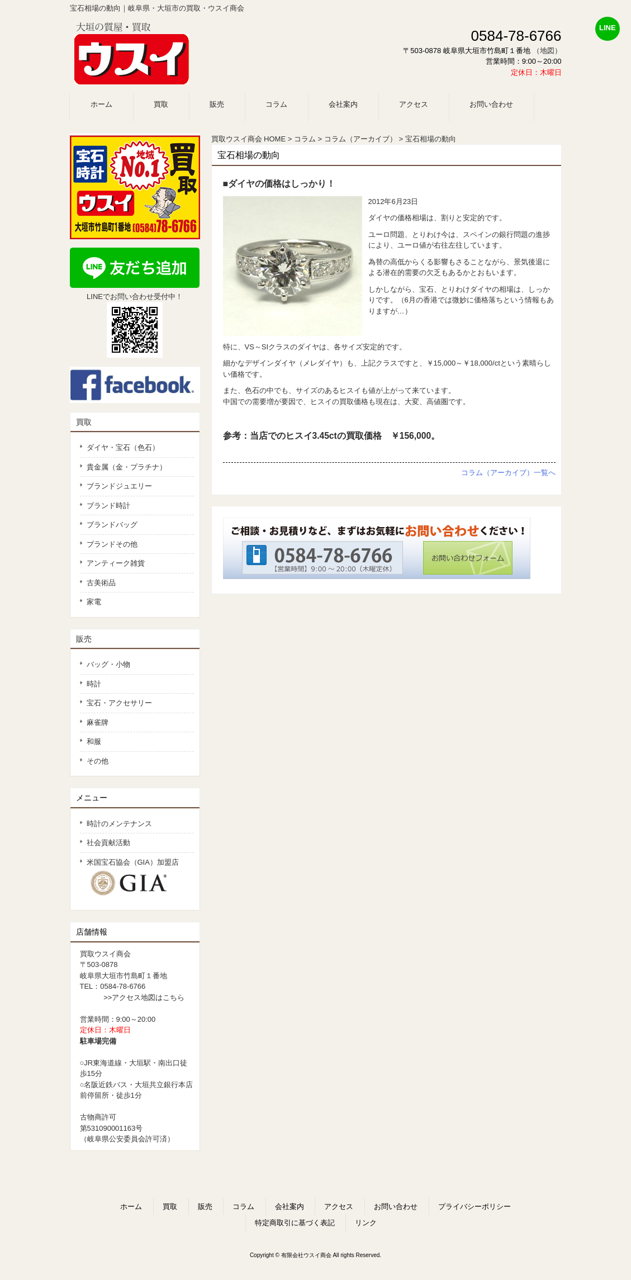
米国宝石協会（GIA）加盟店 (137, 878)
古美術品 (101, 583)
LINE (607, 27)
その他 (97, 761)
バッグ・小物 (108, 664)
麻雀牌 (97, 722)
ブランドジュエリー (119, 486)
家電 (94, 602)
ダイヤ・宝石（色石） (123, 447)
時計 (94, 684)
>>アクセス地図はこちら (143, 997)
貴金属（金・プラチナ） (127, 467)
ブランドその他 (112, 544)
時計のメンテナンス (119, 823)
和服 (94, 741)
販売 (84, 638)
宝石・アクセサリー (119, 703)
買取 (84, 422)
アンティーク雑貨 (116, 563)
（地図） (547, 50)
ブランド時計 (108, 505)
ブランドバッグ (112, 524)
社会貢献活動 (108, 842)
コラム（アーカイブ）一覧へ (508, 472)
